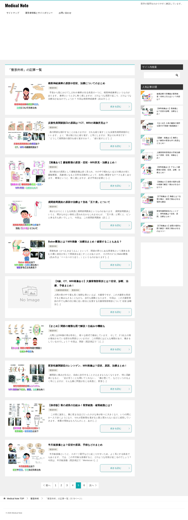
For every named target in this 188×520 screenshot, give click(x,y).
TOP (15, 498)
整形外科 (53, 88)
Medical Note (17, 5)
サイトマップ (12, 13)
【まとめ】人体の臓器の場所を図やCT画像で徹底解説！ (168, 124)
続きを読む (120, 106)
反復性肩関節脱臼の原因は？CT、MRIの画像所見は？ (78, 123)
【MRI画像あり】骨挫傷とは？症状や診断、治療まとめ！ (167, 111)
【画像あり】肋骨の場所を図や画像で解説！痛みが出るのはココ (168, 184)
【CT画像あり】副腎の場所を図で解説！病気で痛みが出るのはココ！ (169, 228)
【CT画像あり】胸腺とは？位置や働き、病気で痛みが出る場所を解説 (169, 199)
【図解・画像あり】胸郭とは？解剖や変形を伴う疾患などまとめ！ (168, 140)
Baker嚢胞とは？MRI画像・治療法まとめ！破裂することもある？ (85, 241)
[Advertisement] (94, 39)
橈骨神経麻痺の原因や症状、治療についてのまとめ (76, 83)
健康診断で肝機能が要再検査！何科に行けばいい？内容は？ (168, 96)
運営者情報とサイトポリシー (39, 13)
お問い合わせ (65, 13)
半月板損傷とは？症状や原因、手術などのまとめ (75, 445)
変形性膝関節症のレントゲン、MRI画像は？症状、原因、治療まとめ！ (87, 365)
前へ (48, 485)
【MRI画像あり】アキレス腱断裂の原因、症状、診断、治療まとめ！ (168, 170)
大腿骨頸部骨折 (62, 290)
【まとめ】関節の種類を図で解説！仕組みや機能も (76, 326)
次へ (91, 485)
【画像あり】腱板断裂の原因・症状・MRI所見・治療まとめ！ (82, 162)
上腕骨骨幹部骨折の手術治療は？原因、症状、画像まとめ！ (168, 155)
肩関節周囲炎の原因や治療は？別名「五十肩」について (79, 202)
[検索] (162, 75)
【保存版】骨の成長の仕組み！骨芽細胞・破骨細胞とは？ (80, 405)
